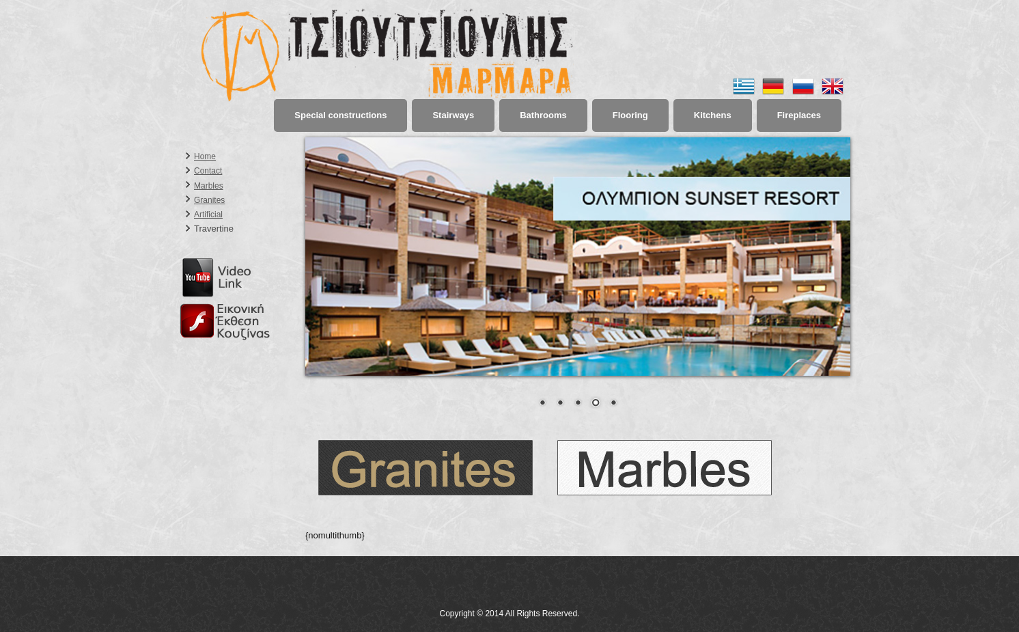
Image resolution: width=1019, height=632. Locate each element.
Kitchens (712, 115)
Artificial (208, 214)
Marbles (208, 186)
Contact (208, 171)
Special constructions (340, 115)
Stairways (453, 115)
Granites (209, 200)
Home (205, 156)
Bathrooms (543, 115)
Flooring (630, 115)
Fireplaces (799, 115)
